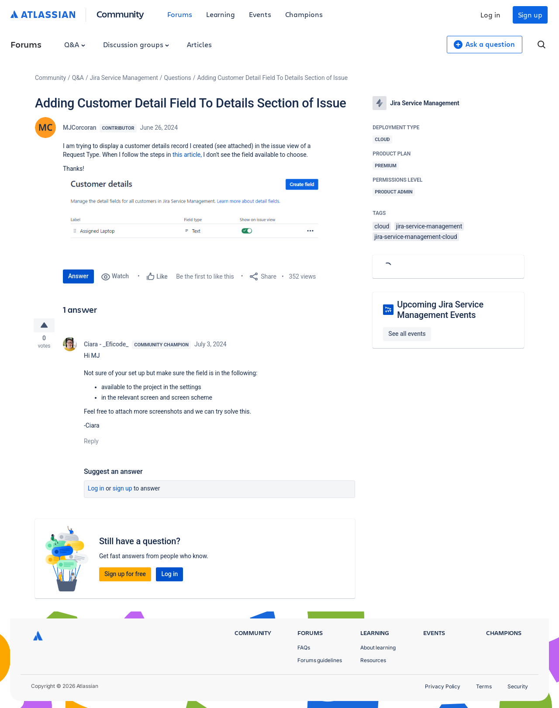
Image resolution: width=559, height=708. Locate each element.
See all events (406, 333)
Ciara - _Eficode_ (106, 346)
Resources (373, 660)
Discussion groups (136, 44)
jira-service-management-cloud (415, 236)
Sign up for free (125, 576)
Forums (179, 14)
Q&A (74, 44)
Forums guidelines (319, 660)
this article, (186, 154)
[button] (194, 216)
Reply (91, 443)
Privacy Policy (442, 686)
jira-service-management (429, 226)
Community (120, 13)
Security (517, 686)
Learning (220, 14)
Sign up (530, 14)
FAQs (303, 647)
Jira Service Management (124, 77)
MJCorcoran (79, 127)
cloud (381, 226)
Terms (484, 686)
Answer (78, 276)
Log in (490, 14)
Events (260, 14)
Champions (304, 14)
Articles (199, 44)
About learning (378, 647)
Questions (177, 77)
